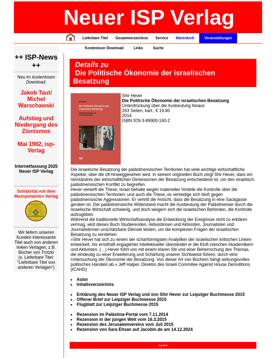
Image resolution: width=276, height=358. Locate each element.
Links (138, 48)
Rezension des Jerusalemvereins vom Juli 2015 (125, 324)
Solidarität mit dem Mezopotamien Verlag (36, 194)
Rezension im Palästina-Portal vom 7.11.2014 (122, 314)
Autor (82, 279)
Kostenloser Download (104, 48)
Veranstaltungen (218, 38)
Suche (158, 48)
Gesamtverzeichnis (131, 38)
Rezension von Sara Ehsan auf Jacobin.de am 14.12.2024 (135, 329)
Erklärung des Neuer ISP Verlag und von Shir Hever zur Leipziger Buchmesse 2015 (161, 294)
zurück (163, 345)
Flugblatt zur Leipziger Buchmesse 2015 (118, 304)
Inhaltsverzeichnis (95, 284)
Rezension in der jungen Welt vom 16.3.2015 (122, 319)
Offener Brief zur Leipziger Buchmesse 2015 (121, 299)
